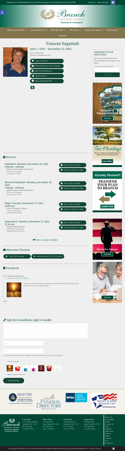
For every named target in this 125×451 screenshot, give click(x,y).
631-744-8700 (49, 429)
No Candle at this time (17, 374)
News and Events (109, 432)
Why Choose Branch (16, 30)
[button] (2, 12)
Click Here (107, 118)
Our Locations (109, 442)
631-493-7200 (27, 427)
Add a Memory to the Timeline (46, 66)
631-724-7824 (69, 429)
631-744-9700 (48, 427)
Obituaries (62, 36)
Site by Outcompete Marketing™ (74, 449)
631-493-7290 (28, 429)
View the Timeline (14, 256)
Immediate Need (109, 421)
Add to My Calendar (70, 165)
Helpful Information (93, 30)
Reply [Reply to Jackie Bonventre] (5, 301)
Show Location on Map (72, 170)
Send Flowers (112, 30)
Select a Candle (13, 361)
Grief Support (108, 428)
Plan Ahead (75, 30)
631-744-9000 (89, 427)
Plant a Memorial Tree (41, 81)
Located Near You (38, 30)
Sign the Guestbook (41, 71)
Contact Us (109, 424)
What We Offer (58, 30)
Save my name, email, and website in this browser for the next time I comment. (34, 355)
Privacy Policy (95, 449)
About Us (108, 417)
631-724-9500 (68, 427)
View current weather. (46, 240)
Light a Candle (39, 61)
